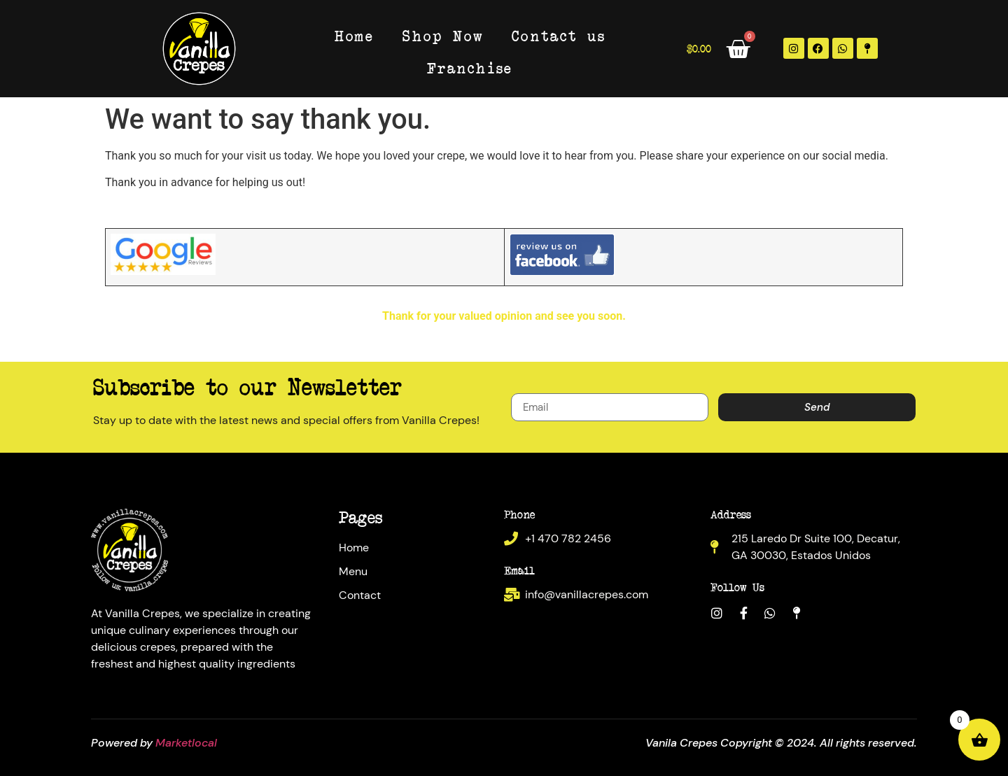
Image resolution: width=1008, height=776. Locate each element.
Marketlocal (186, 742)
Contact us (559, 35)
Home (354, 35)
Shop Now (443, 35)
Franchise (470, 67)
